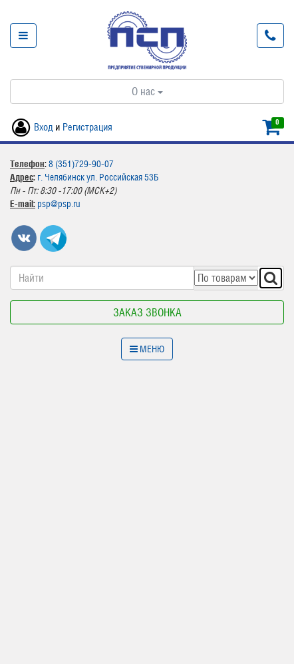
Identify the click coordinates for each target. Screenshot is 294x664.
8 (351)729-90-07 (81, 164)
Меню (147, 349)
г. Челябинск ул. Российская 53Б (97, 177)
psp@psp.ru (58, 204)
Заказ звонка (147, 312)
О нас (147, 91)
